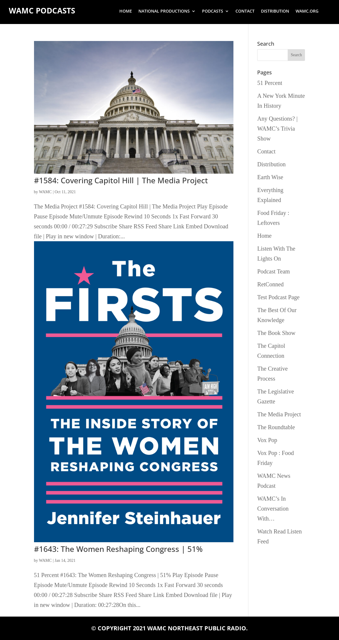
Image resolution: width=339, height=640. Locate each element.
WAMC (45, 192)
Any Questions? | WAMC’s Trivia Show (277, 128)
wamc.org (307, 11)
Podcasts (212, 11)
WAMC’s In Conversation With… (273, 508)
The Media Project (279, 414)
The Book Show (276, 333)
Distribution (275, 11)
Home (125, 11)
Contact (245, 11)
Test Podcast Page (278, 297)
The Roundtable (276, 427)
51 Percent (269, 83)
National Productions (164, 11)
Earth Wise (270, 177)
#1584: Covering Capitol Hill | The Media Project (121, 180)
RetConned (270, 284)
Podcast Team (273, 271)
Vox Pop (267, 440)
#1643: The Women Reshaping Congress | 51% (118, 549)
